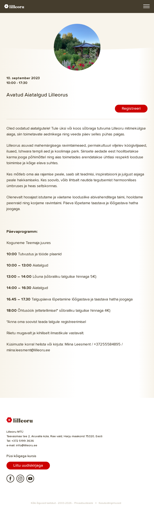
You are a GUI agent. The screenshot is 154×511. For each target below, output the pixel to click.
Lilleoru (14, 6)
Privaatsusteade (83, 503)
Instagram (20, 478)
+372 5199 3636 (23, 440)
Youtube (30, 478)
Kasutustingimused (110, 503)
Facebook (10, 478)
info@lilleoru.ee (26, 445)
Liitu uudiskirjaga (28, 466)
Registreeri (131, 109)
